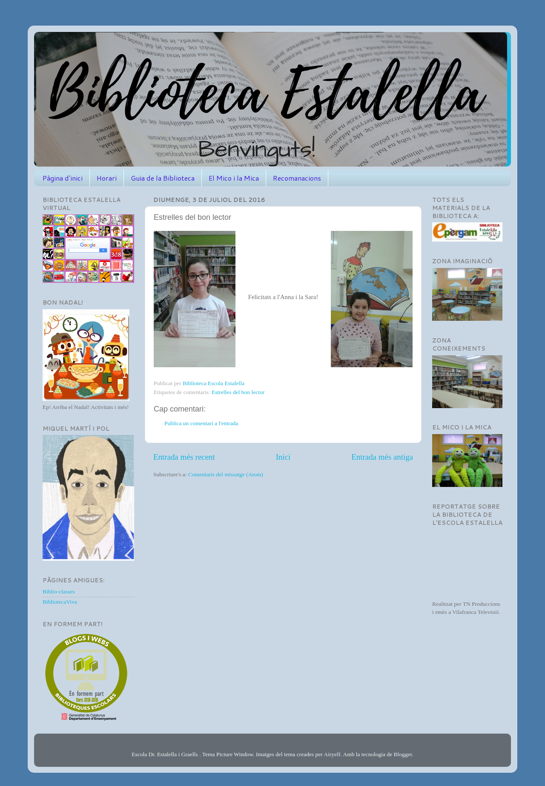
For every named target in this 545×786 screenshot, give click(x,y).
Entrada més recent (184, 456)
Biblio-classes (59, 591)
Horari (107, 178)
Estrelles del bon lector (238, 392)
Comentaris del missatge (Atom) (225, 474)
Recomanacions (297, 178)
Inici (283, 456)
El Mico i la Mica (234, 178)
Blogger (403, 754)
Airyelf (332, 754)
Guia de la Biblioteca (163, 178)
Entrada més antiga (382, 456)
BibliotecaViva (60, 602)
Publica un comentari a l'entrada (201, 423)
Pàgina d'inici (63, 178)
